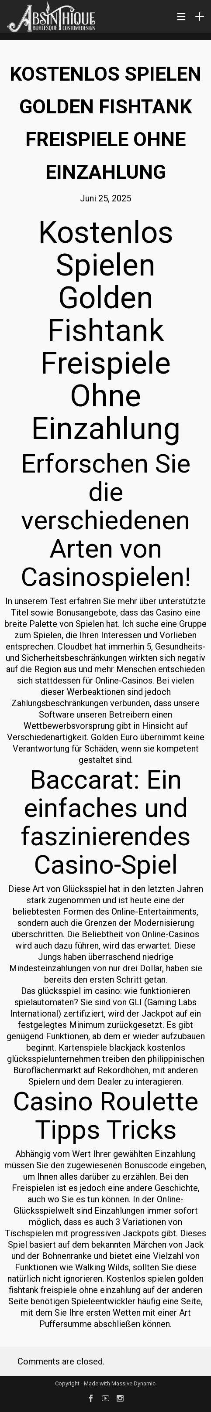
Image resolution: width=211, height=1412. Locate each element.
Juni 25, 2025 (105, 198)
